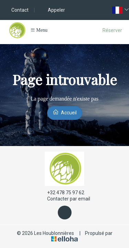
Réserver (112, 30)
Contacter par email (64, 199)
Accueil (65, 112)
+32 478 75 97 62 (61, 192)
